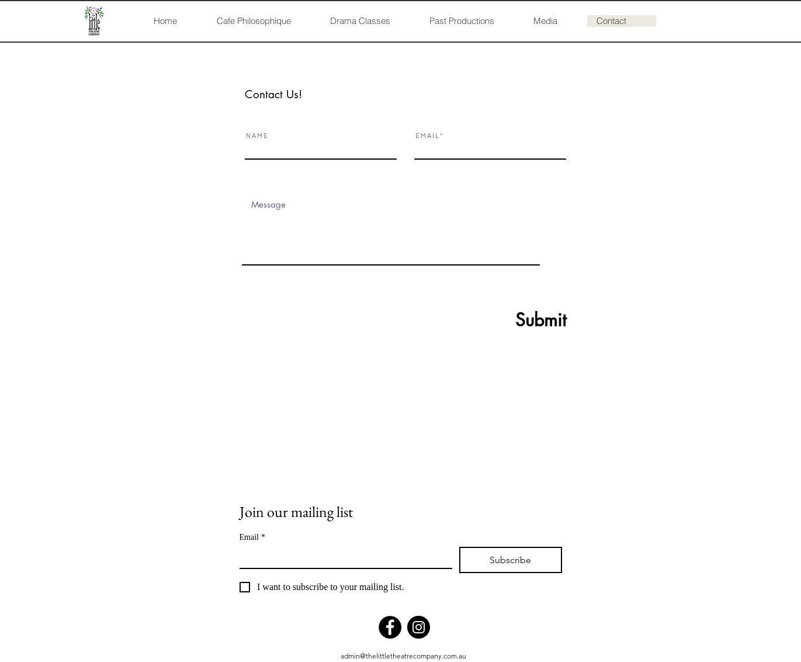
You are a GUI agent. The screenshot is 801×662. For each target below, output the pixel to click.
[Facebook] (390, 627)
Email (252, 537)
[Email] (342, 557)
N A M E (257, 136)
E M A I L (427, 136)
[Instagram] (418, 627)
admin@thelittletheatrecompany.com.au (403, 655)
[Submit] (512, 319)
